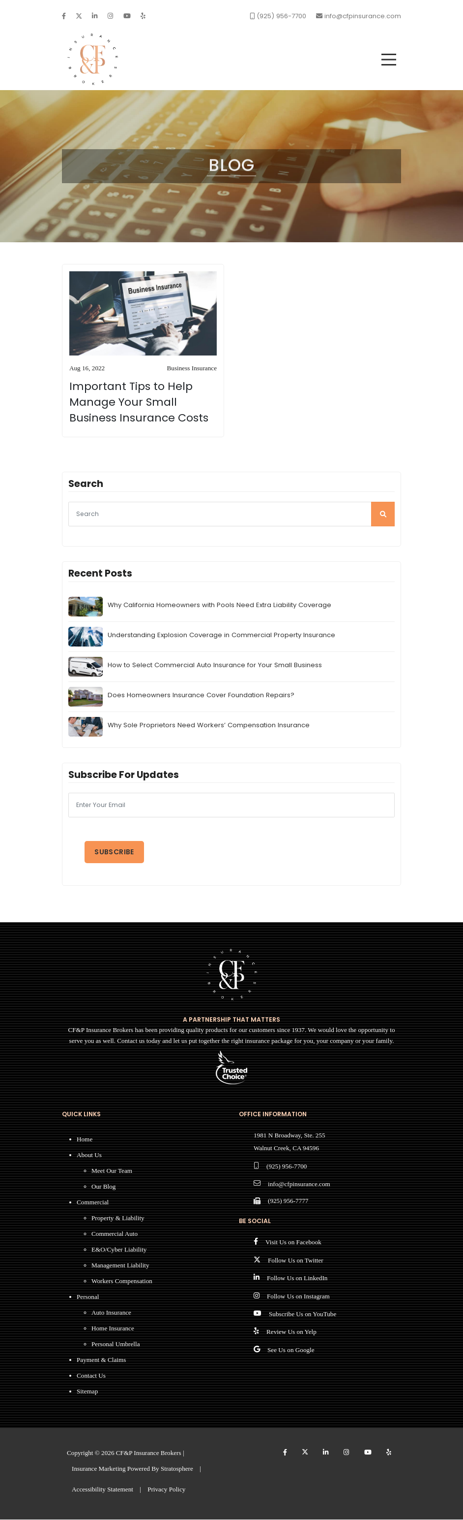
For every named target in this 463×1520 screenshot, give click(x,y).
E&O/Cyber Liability (118, 1250)
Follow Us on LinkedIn (297, 1279)
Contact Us (91, 1376)
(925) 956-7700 (286, 1166)
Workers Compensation (121, 1282)
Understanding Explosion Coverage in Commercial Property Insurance (221, 636)
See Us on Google (291, 1350)
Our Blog (103, 1187)
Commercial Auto (114, 1234)
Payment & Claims (101, 1360)
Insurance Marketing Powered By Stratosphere (132, 1469)
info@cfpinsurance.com (299, 1185)
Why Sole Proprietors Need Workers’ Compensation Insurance (209, 726)
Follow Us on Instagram (298, 1296)
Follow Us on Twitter (295, 1260)
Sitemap (87, 1392)
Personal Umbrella (115, 1345)
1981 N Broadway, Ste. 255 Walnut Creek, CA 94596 (289, 1142)
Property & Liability (118, 1219)
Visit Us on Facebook (293, 1243)
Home (84, 1140)
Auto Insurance (111, 1313)
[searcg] (231, 515)
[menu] (388, 59)
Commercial (93, 1203)
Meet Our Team (111, 1171)
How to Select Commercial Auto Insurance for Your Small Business (215, 666)
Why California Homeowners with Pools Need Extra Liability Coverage (219, 606)
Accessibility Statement (102, 1489)
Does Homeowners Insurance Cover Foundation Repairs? (201, 696)
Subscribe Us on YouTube (302, 1315)
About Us (89, 1156)
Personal (88, 1297)
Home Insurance (112, 1329)
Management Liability (120, 1266)
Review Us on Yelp (291, 1332)
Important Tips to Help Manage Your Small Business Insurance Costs (138, 403)
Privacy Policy (166, 1489)
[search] (383, 515)
